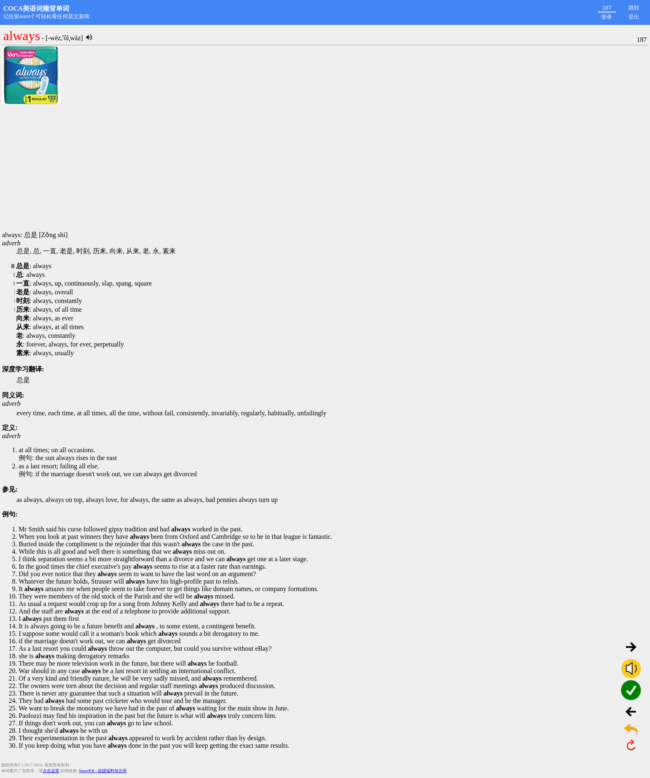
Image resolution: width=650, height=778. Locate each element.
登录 (606, 17)
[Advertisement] (325, 168)
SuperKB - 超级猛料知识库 (103, 770)
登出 (633, 17)
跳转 (633, 8)
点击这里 (51, 770)
